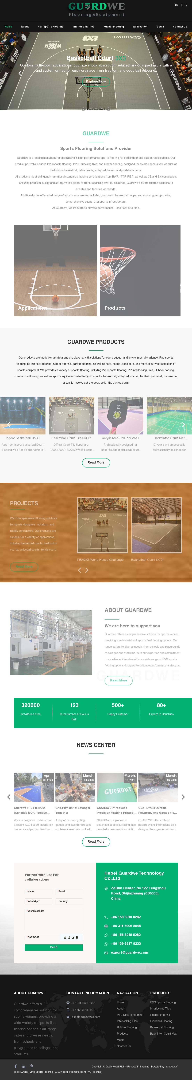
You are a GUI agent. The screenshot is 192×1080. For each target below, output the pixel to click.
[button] (87, 109)
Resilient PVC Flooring (88, 1072)
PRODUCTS (160, 993)
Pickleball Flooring (161, 1021)
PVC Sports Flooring (50, 27)
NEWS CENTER (96, 745)
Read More (96, 462)
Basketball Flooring (162, 1027)
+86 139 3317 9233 (126, 944)
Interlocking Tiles (83, 27)
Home (8, 27)
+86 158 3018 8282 (126, 935)
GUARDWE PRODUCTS (96, 342)
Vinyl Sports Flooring (41, 1072)
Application (140, 27)
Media (160, 27)
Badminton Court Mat (163, 1034)
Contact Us (180, 27)
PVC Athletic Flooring (64, 1072)
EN (176, 5)
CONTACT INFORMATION (87, 993)
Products (122, 1034)
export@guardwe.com (129, 953)
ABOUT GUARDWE (30, 993)
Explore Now (96, 81)
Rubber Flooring (113, 27)
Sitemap (144, 1067)
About (25, 27)
